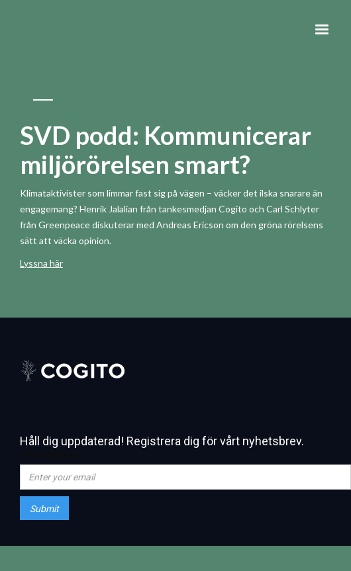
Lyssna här (41, 263)
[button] (321, 29)
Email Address (49, 454)
